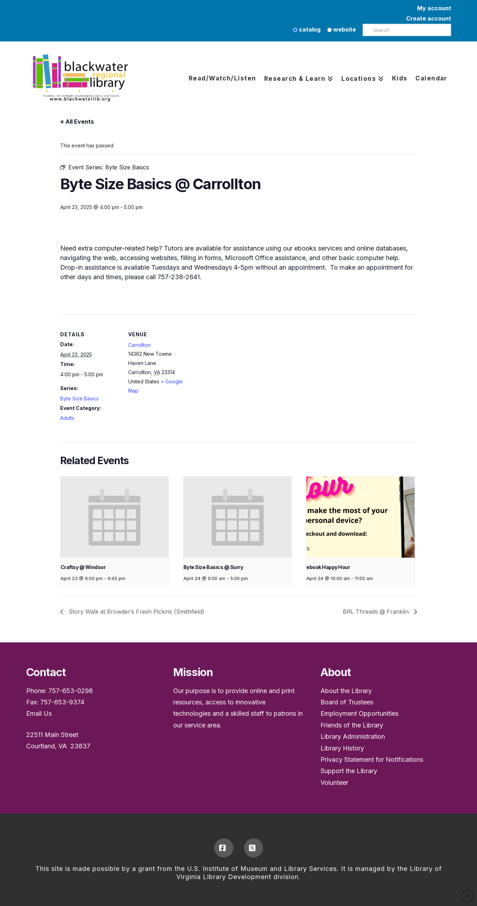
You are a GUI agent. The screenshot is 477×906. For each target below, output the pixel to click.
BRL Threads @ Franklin (376, 611)
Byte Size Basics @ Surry (213, 567)
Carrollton (139, 345)
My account (434, 8)
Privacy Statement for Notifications (371, 759)
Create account (428, 18)
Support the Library (348, 771)
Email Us (39, 713)
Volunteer (334, 782)
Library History (342, 748)
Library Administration (352, 736)
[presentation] (115, 517)
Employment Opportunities (359, 713)
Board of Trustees (346, 702)
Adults (67, 418)
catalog (306, 29)
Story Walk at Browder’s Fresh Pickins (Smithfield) (135, 611)
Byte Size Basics (79, 398)
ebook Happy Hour (328, 567)
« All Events (77, 121)
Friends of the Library (351, 725)
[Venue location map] (233, 363)
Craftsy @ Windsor (83, 567)
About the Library (346, 690)
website (341, 29)
